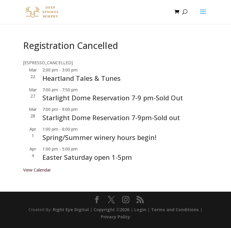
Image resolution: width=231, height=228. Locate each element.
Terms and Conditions (175, 209)
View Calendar (37, 170)
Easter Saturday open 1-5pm (87, 157)
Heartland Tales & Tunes (81, 78)
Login (140, 209)
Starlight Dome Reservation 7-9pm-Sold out (111, 117)
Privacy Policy (115, 217)
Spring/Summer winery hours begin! (99, 137)
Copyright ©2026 (111, 209)
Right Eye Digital (71, 209)
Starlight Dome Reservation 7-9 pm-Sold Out (112, 97)
